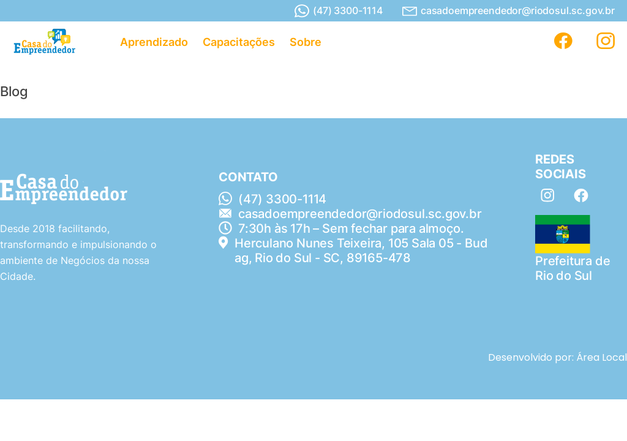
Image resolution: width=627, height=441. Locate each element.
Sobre (305, 42)
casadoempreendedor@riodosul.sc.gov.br (508, 11)
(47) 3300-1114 (339, 11)
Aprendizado (154, 42)
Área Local (601, 357)
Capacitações (239, 42)
